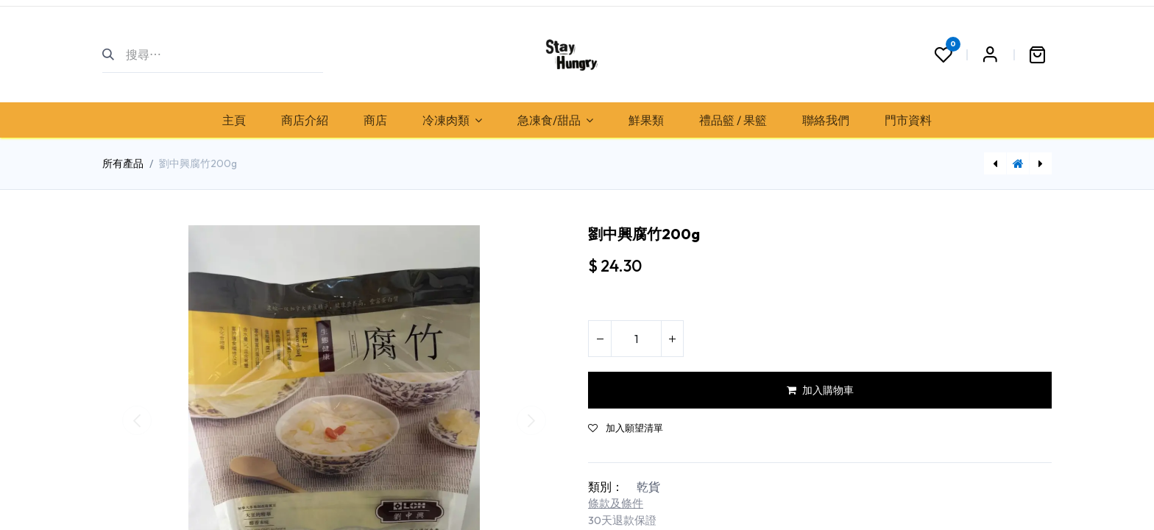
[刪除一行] (600, 338)
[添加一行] (672, 338)
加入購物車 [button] (820, 390)
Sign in (990, 54)
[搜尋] (114, 54)
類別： (605, 486)
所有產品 (123, 163)
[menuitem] (234, 120)
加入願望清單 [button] (625, 428)
